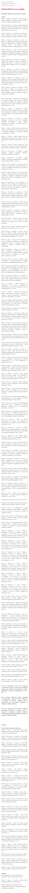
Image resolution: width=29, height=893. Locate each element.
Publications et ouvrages (7, 5)
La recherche (9, 2)
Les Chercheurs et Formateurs (8, 3)
